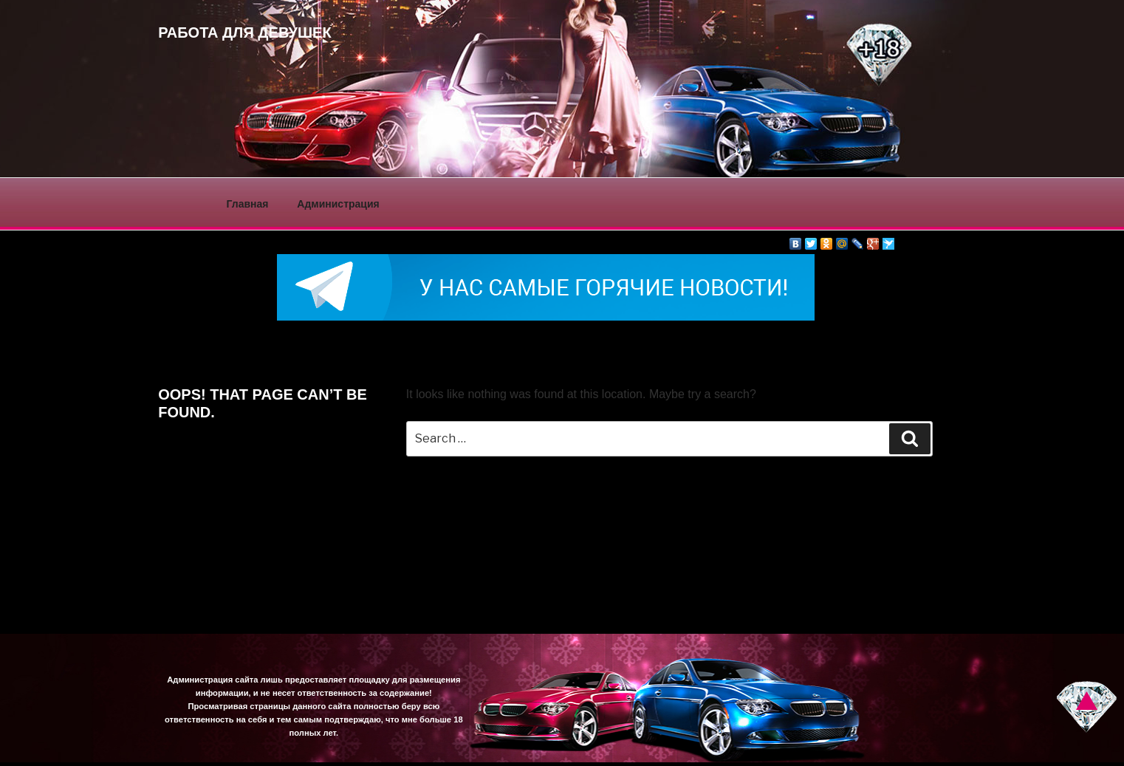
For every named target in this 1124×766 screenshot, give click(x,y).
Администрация (338, 204)
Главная (248, 204)
